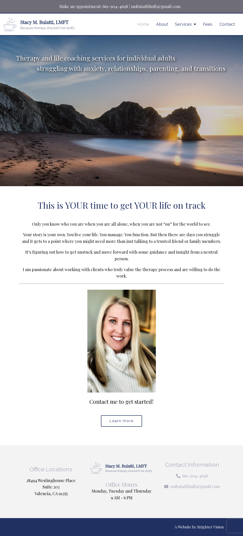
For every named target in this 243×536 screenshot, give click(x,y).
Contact (227, 24)
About (162, 24)
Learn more (121, 421)
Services (183, 24)
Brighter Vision (210, 526)
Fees (207, 24)
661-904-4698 (115, 6)
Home (143, 24)
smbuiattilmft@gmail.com (155, 6)
